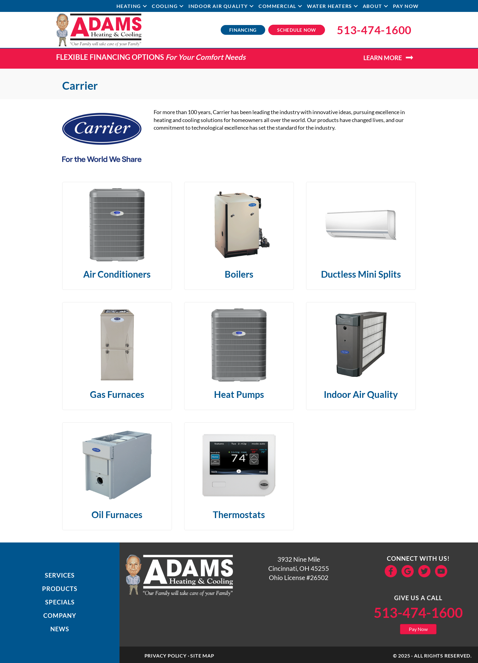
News (59, 628)
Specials (60, 602)
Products (59, 588)
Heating (128, 6)
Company (59, 615)
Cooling (165, 6)
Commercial (277, 6)
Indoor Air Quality (218, 6)
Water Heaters (329, 6)
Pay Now (406, 6)
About (372, 6)
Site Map (202, 655)
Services (60, 575)
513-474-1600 (418, 612)
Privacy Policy (165, 655)
